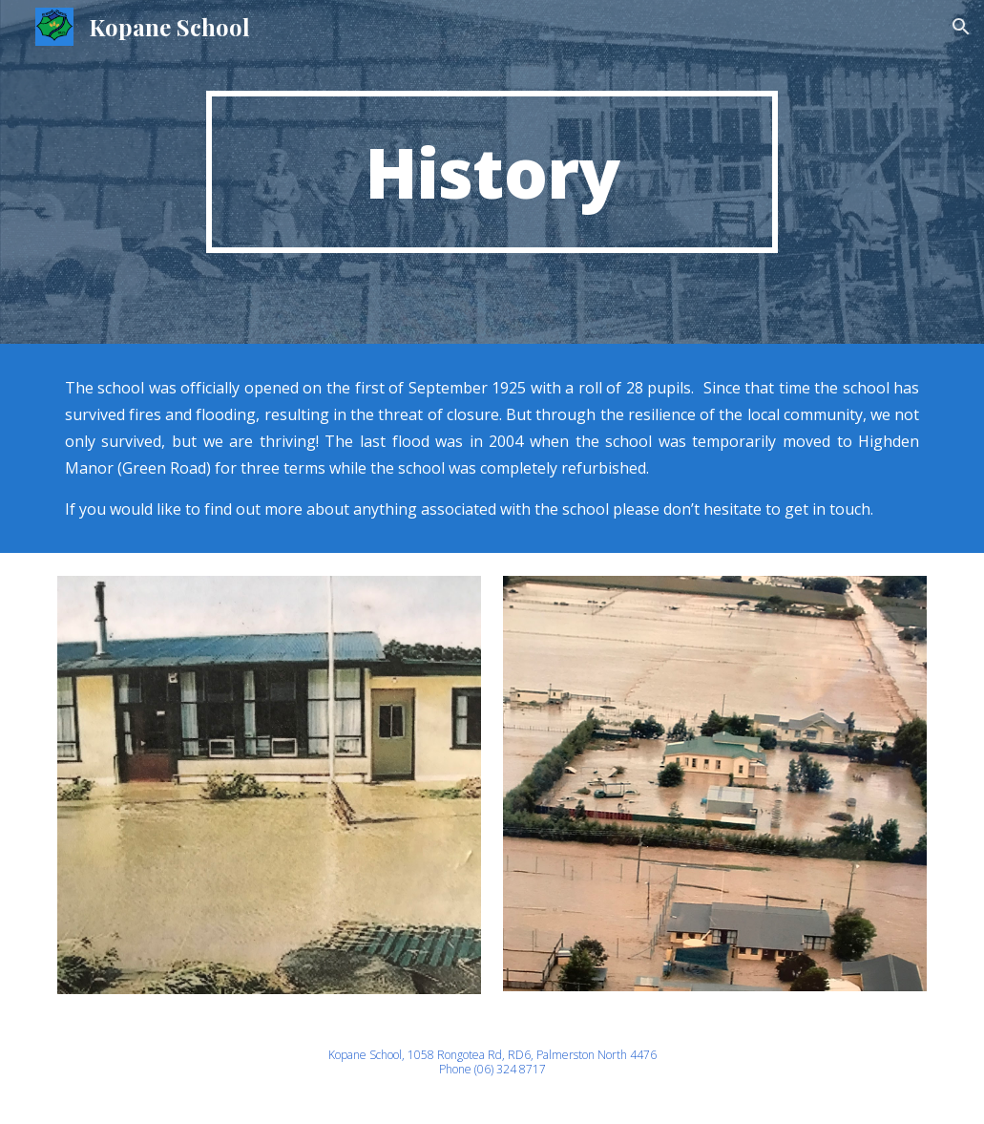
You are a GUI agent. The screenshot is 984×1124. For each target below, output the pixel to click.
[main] (492, 172)
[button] (961, 27)
